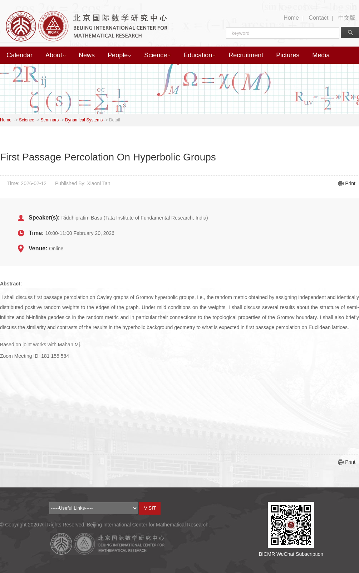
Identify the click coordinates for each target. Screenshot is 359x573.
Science (157, 55)
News (87, 55)
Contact (318, 18)
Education (199, 55)
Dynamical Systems (84, 119)
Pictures (287, 55)
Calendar (19, 55)
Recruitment (245, 55)
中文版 (346, 18)
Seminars (49, 119)
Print (350, 183)
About (55, 55)
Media (321, 55)
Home (291, 18)
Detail (114, 119)
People (119, 55)
